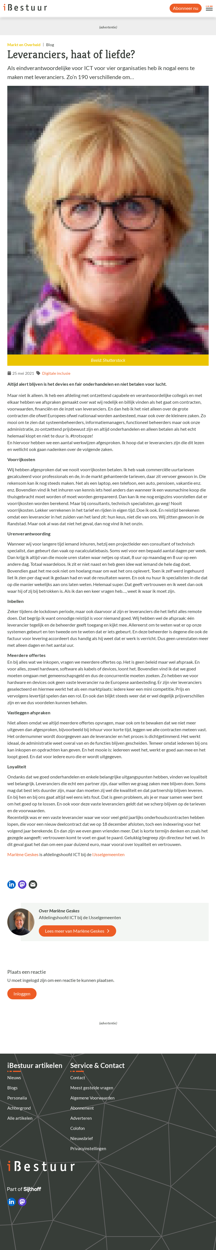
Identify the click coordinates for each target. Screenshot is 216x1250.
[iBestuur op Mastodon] (22, 1202)
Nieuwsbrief (81, 1138)
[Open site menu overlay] (209, 8)
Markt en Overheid (23, 44)
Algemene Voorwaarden (92, 1097)
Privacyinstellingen (88, 1148)
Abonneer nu (185, 8)
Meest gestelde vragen (91, 1087)
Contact (77, 1077)
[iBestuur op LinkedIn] (11, 1202)
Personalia (17, 1097)
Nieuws (14, 1077)
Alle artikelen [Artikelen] (19, 1118)
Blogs (12, 1087)
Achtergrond (19, 1107)
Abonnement (82, 1107)
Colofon (77, 1128)
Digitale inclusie (56, 373)
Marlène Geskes (23, 854)
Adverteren (81, 1118)
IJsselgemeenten (108, 854)
